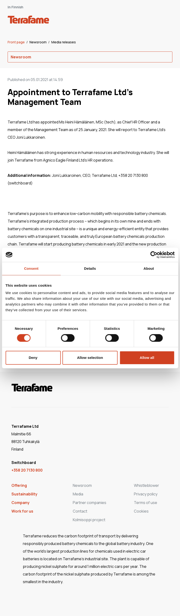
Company (20, 502)
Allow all (147, 358)
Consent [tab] (31, 268)
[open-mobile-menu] (167, 20)
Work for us (22, 511)
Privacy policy (145, 494)
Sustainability (24, 494)
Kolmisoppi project (89, 519)
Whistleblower (146, 485)
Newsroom (38, 42)
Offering (19, 485)
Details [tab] (90, 268)
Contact (80, 511)
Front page (16, 42)
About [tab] (149, 268)
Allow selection (90, 358)
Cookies (141, 511)
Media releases (63, 42)
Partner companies (89, 502)
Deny (33, 358)
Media (78, 494)
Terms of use (145, 502)
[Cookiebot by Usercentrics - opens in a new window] (154, 254)
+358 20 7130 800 (27, 470)
